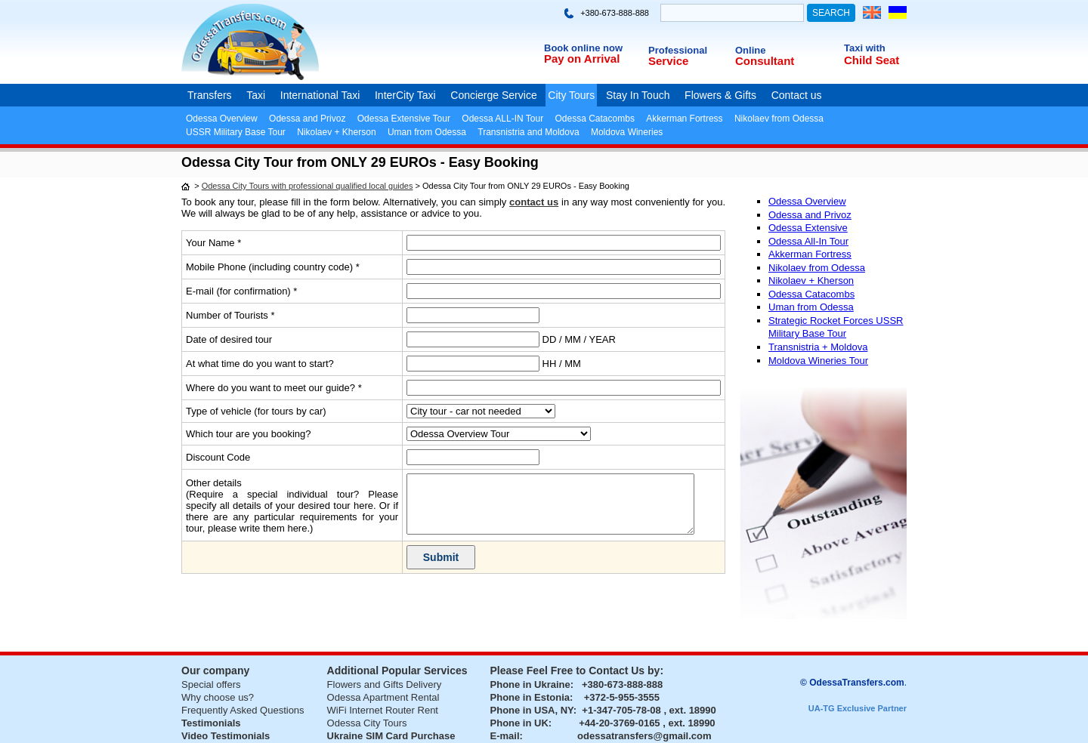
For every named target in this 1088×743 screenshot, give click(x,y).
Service (668, 60)
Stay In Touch (638, 95)
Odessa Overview (222, 118)
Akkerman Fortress (684, 118)
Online (750, 50)
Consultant (764, 60)
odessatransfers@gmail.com (644, 735)
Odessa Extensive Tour (403, 118)
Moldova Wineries (627, 132)
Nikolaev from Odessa (779, 118)
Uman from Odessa (427, 132)
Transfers (209, 95)
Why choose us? (217, 697)
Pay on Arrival (582, 58)
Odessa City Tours (367, 723)
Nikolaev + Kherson (336, 132)
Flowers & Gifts (720, 95)
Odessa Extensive (808, 227)
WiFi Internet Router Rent (382, 710)
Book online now (583, 48)
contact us (533, 202)
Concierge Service (493, 95)
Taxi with (865, 48)
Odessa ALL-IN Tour (502, 118)
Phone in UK (519, 723)
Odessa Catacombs (595, 118)
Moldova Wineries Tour (818, 360)
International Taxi (320, 95)
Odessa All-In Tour (808, 241)
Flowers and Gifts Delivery (384, 684)
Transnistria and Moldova (528, 132)
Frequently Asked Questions (242, 710)
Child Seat (871, 60)
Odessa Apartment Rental (383, 697)
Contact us (796, 95)
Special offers (211, 684)
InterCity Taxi (405, 95)
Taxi (255, 95)
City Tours (571, 95)
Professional (677, 50)
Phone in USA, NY (531, 710)
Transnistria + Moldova (817, 347)
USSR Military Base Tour (236, 132)
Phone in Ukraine (530, 684)
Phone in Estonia (530, 697)
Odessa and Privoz (307, 118)
